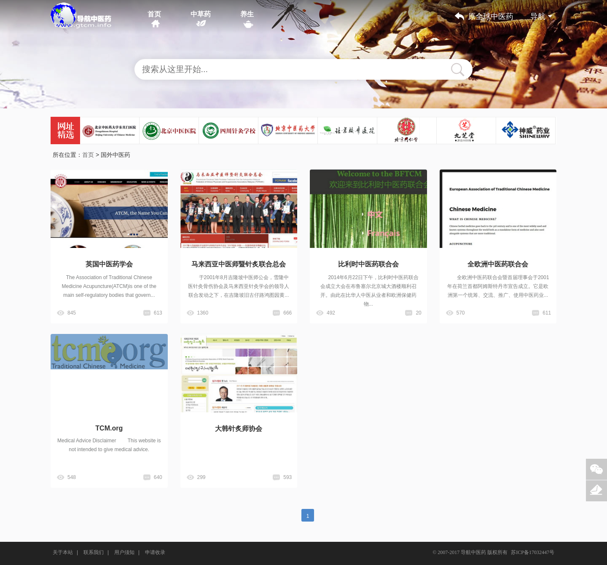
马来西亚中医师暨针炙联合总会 (238, 264)
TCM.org (109, 428)
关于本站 (63, 552)
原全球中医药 (490, 16)
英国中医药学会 (109, 264)
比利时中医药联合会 (368, 264)
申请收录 (155, 552)
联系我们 (93, 552)
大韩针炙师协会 (238, 428)
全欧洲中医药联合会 (497, 264)
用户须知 (124, 552)
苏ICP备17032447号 (532, 552)
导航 (541, 16)
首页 (154, 14)
